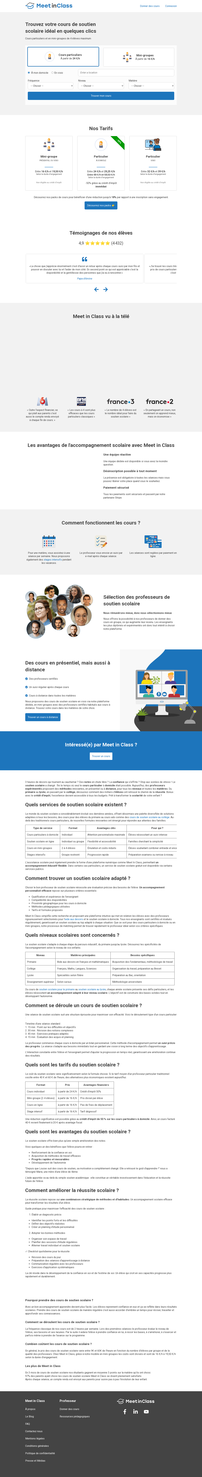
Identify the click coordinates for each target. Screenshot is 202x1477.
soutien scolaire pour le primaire (57, 989)
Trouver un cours (101, 756)
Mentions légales (35, 1438)
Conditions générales (37, 1445)
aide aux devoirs (74, 919)
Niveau (82, 80)
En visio (57, 72)
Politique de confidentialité (40, 1453)
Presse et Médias (35, 1460)
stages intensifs (53, 559)
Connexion (171, 6)
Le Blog (29, 1416)
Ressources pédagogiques (75, 1416)
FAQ (27, 1423)
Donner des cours (150, 6)
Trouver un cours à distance (43, 717)
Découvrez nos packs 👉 (101, 205)
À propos (30, 1409)
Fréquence (33, 80)
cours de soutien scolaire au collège (149, 817)
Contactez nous (33, 1431)
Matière (133, 80)
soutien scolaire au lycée (92, 989)
